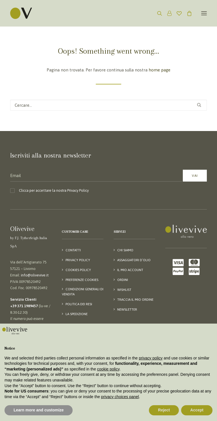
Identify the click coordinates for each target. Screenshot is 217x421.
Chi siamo (125, 250)
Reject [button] (164, 410)
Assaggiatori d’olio (134, 260)
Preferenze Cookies (82, 280)
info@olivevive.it (35, 275)
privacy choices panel (120, 396)
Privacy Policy (78, 190)
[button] (204, 13)
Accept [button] (196, 410)
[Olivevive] (28, 13)
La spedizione (77, 314)
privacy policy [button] (150, 358)
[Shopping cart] (187, 13)
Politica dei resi (79, 304)
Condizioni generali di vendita (82, 291)
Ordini (122, 280)
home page (159, 69)
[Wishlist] (177, 13)
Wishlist (124, 290)
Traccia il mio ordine (135, 300)
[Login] (167, 13)
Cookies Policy (78, 270)
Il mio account (130, 270)
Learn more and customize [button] (39, 410)
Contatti (73, 250)
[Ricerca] (157, 13)
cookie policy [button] (108, 369)
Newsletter (127, 309)
